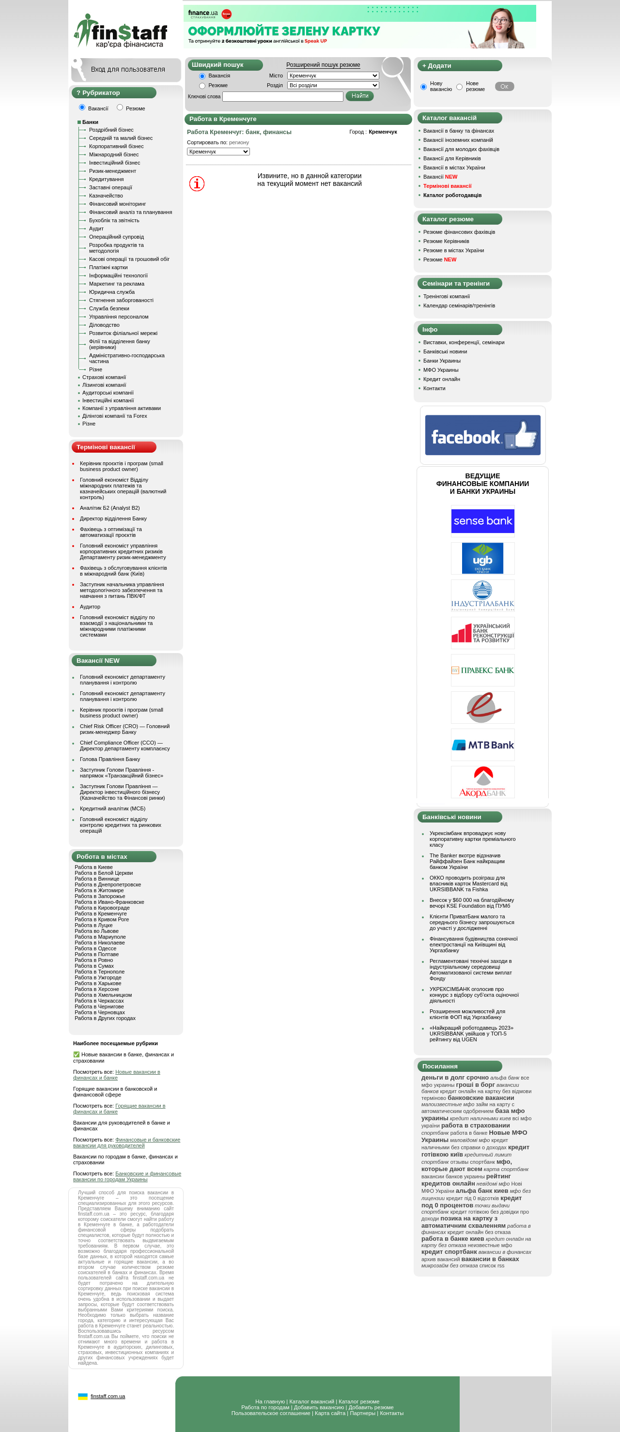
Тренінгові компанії (446, 296)
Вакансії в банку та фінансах (458, 131)
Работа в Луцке (93, 925)
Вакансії (440, 177)
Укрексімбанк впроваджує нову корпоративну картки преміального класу (473, 839)
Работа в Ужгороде (98, 977)
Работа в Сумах (94, 966)
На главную (270, 1401)
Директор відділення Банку (113, 518)
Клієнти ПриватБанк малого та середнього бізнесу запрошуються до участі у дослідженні (472, 922)
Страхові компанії (104, 377)
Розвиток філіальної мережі (123, 333)
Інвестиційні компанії (108, 400)
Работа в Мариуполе (100, 937)
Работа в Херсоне (97, 989)
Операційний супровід (116, 237)
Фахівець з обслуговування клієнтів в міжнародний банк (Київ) (123, 571)
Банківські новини (445, 351)
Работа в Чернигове (99, 1006)
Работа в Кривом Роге (102, 919)
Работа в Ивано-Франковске (109, 902)
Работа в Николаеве (100, 942)
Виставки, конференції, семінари (464, 342)
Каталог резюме (359, 1401)
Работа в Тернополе (99, 972)
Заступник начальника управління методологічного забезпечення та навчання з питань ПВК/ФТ (122, 590)
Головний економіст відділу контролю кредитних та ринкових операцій (120, 825)
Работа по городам (265, 1407)
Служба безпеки (109, 308)
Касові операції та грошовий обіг (129, 259)
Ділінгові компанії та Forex (114, 416)
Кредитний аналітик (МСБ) (112, 808)
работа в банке (469, 1133)
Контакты (391, 1413)
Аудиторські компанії (108, 393)
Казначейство (106, 195)
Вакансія (220, 75)
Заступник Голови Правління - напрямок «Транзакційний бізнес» (121, 772)
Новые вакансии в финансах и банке (116, 1075)
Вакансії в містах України (454, 167)
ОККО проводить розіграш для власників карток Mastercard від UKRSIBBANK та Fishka (469, 883)
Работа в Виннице (97, 879)
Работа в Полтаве (97, 954)
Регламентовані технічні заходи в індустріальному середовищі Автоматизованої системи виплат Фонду (471, 969)
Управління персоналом (119, 317)
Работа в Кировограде (102, 908)
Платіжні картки (108, 267)
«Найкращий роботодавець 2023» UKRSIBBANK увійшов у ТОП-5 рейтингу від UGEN (471, 1033)
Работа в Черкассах (99, 1001)
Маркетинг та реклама (116, 284)
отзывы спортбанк (472, 1162)
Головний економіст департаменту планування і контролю (122, 680)
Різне (95, 369)
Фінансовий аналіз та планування (130, 212)
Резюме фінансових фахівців (459, 232)
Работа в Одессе (95, 948)
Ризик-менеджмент (112, 171)
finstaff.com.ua (108, 1396)
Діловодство (104, 325)
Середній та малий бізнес (121, 138)
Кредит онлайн (441, 379)
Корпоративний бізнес (116, 146)
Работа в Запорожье (100, 896)
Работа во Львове (97, 931)
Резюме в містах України (453, 250)
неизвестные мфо (490, 1245)
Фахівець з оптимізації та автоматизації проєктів (111, 532)
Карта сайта (330, 1413)
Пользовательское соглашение (271, 1413)
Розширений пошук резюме (323, 64)
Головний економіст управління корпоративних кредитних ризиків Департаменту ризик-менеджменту (123, 551)
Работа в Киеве (94, 867)
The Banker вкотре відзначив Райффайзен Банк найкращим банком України (467, 861)
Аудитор (90, 606)
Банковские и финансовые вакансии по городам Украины (127, 1176)
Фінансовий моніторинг (117, 204)
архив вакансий (440, 1259)
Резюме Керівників (446, 241)
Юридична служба (112, 292)
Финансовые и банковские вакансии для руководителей (126, 1142)
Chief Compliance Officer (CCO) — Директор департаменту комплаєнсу (125, 745)
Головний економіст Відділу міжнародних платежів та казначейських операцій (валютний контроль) (123, 488)
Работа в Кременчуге (101, 913)
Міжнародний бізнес (114, 154)
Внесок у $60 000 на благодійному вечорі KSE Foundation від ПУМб (472, 903)
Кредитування (106, 179)
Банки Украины (442, 361)
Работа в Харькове (98, 983)
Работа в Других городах (105, 1018)
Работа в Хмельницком (103, 995)
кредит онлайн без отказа (479, 1232)
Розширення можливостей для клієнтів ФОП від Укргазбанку (467, 1014)
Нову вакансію (441, 86)
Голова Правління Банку (110, 759)
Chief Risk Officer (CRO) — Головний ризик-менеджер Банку (125, 729)
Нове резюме (475, 86)
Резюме (218, 85)
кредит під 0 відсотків (472, 1198)
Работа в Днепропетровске (108, 884)
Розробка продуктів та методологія (116, 248)
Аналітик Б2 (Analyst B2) (110, 508)
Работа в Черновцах (100, 1012)
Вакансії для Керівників (452, 158)
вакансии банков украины (453, 1176)
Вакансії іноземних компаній (458, 140)
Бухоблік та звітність (114, 220)
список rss (492, 1265)
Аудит (96, 228)
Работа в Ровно (94, 960)
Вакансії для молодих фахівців (461, 149)
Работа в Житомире (99, 890)
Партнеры (362, 1413)
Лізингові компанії (104, 385)
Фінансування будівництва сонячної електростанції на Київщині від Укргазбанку (474, 944)
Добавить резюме (371, 1407)
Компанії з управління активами (121, 408)
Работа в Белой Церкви (104, 873)
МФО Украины (441, 370)
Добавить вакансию (319, 1407)
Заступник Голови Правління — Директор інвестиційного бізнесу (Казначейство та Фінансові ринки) (122, 792)
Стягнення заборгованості (121, 300)
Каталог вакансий (311, 1401)
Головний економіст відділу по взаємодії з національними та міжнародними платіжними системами (117, 626)
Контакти (434, 388)
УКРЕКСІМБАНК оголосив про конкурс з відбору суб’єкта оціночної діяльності (474, 995)
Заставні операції (110, 187)
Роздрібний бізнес (111, 130)
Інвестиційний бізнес (114, 163)
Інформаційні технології (118, 275)
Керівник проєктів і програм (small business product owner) (121, 466)
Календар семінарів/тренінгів (459, 305)
